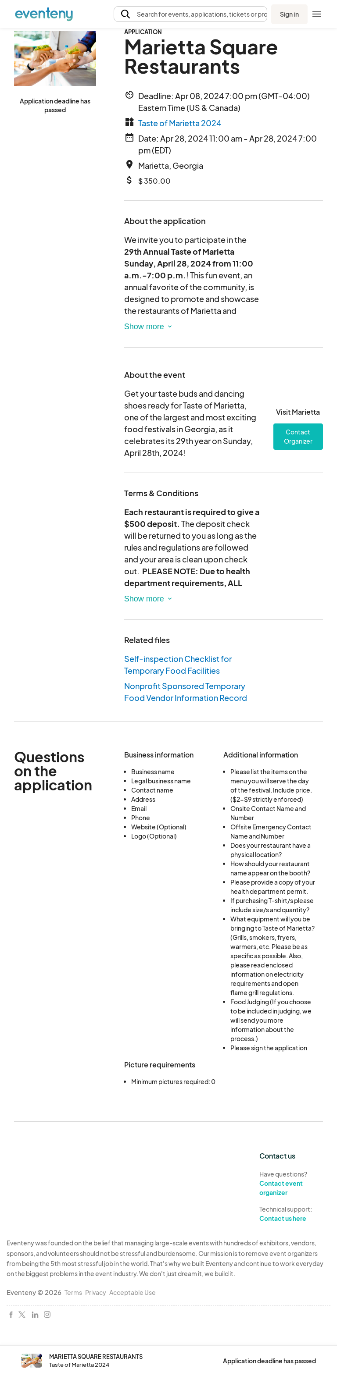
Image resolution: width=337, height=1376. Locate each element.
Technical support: (294, 1214)
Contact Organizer (298, 436)
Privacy (95, 1292)
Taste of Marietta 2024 (179, 123)
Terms (73, 1292)
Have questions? (294, 1183)
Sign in (289, 14)
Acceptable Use (132, 1292)
